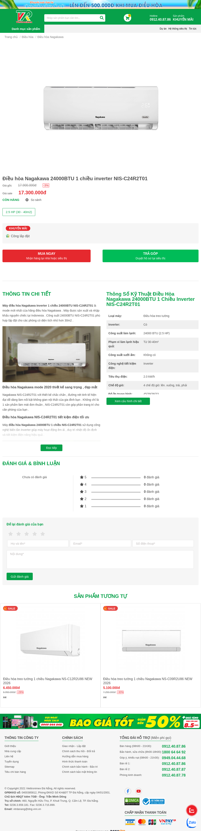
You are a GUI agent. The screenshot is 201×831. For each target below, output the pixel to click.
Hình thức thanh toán (74, 761)
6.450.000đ (11, 688)
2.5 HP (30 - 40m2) (19, 212)
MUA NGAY (46, 256)
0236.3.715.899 (45, 804)
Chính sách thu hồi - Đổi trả (78, 751)
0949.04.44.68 (174, 758)
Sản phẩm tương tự (100, 596)
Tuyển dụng (12, 761)
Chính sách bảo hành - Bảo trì (80, 766)
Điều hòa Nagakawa (50, 37)
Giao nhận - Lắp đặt (74, 746)
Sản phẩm (184, 18)
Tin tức (192, 28)
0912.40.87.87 (174, 769)
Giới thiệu (10, 746)
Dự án (163, 28)
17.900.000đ (27, 185)
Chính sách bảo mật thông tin (79, 771)
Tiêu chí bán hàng (15, 771)
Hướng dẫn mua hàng (75, 756)
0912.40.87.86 (174, 746)
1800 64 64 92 (174, 752)
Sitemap (9, 766)
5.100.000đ (111, 688)
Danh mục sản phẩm (26, 29)
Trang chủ (11, 37)
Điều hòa (27, 37)
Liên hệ (9, 756)
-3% (46, 185)
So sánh (33, 200)
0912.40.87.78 (174, 775)
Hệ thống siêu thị (177, 28)
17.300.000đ (32, 192)
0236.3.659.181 (19, 804)
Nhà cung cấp (13, 751)
